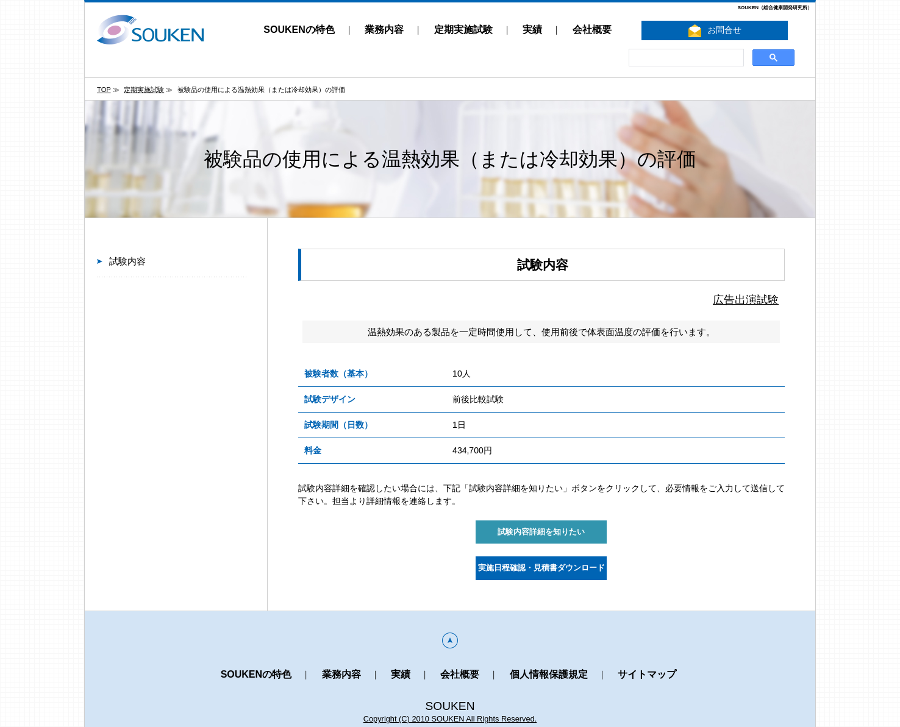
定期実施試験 (463, 29)
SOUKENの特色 (298, 29)
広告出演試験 (746, 300)
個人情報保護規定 (549, 674)
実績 (532, 29)
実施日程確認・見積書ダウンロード (541, 568)
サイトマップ (647, 674)
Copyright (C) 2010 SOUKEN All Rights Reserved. (450, 718)
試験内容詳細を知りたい (541, 532)
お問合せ (714, 30)
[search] (685, 57)
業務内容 (384, 29)
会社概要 (592, 29)
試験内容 (127, 261)
